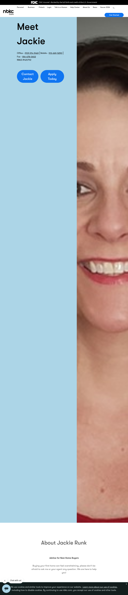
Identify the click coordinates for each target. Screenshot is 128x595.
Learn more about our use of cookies (99, 587)
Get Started (114, 15)
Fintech (41, 7)
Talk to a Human (61, 7)
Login (49, 7)
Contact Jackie (28, 76)
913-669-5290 (55, 53)
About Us (86, 7)
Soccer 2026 (105, 7)
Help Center (75, 7)
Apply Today (52, 76)
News (95, 7)
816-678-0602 (29, 57)
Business (31, 7)
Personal (20, 7)
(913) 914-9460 (32, 53)
